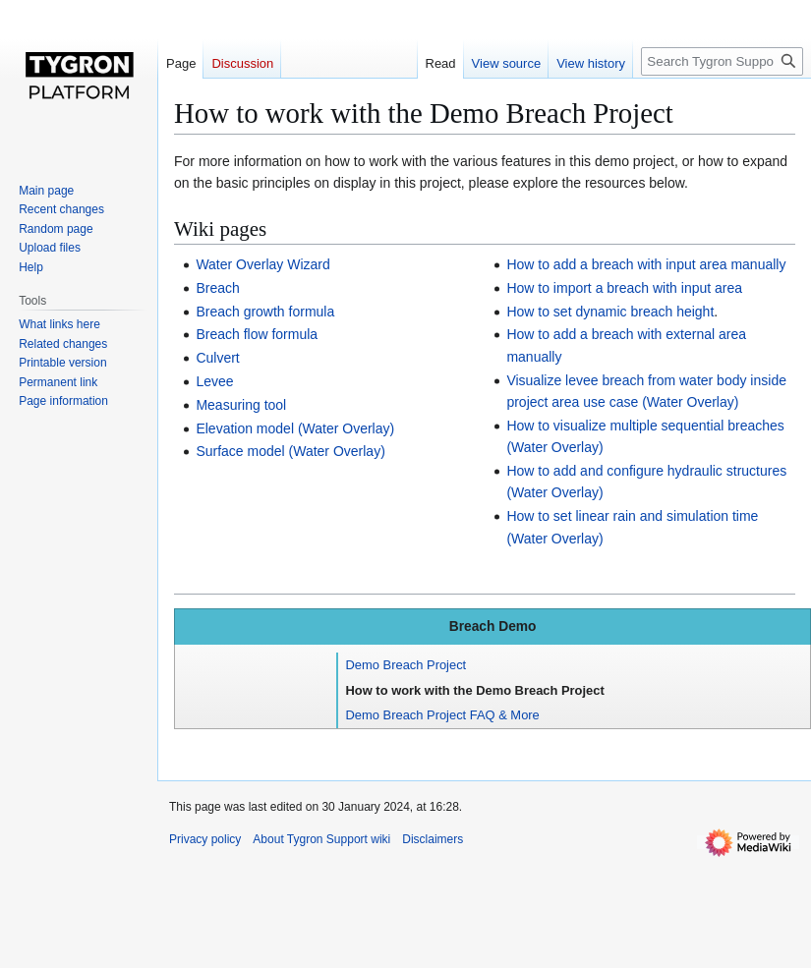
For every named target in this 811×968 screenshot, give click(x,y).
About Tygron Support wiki (321, 839)
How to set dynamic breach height (610, 311)
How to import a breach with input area (624, 288)
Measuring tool (241, 405)
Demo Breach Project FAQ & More (443, 715)
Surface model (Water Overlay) (290, 451)
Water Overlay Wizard (262, 264)
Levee (214, 381)
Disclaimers (432, 839)
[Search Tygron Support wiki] (722, 61)
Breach (217, 288)
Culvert (217, 358)
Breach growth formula (265, 311)
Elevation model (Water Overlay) (295, 428)
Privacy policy (205, 839)
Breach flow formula (257, 334)
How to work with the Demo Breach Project (475, 690)
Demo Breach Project (406, 664)
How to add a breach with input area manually (645, 264)
